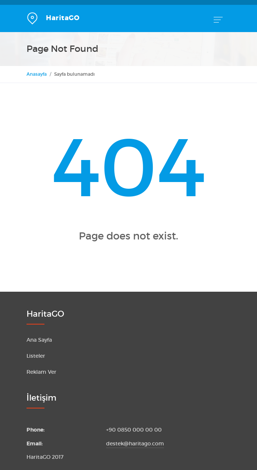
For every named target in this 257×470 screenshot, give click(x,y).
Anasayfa (37, 74)
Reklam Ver (41, 372)
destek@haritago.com (135, 444)
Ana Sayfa (39, 340)
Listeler (36, 356)
